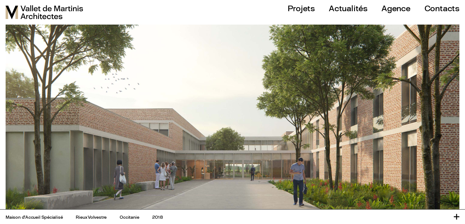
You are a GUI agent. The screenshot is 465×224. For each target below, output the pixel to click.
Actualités (348, 8)
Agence (395, 8)
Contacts (441, 8)
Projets (301, 8)
